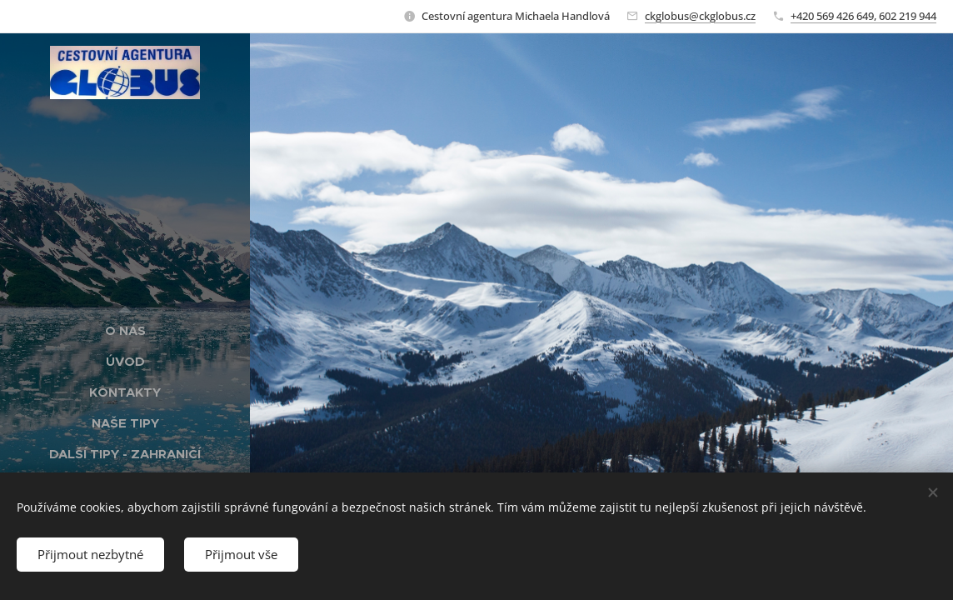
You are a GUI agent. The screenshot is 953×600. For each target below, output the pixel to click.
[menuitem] (125, 330)
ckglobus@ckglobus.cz (700, 15)
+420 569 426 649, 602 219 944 (863, 15)
